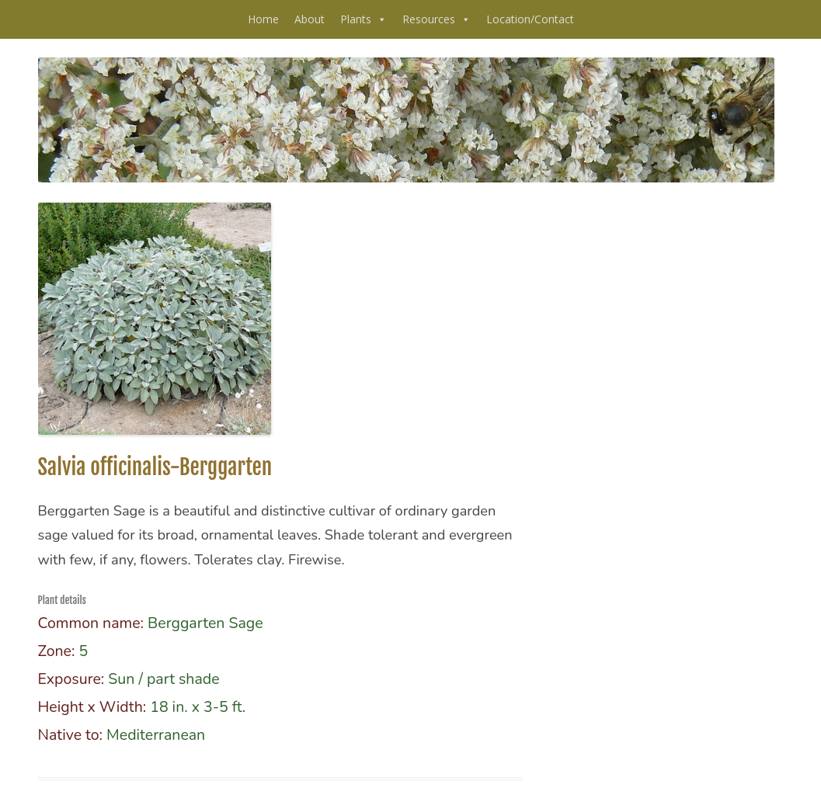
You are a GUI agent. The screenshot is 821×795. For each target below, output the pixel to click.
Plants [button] (363, 19)
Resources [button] (436, 19)
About (309, 19)
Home (263, 19)
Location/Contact (530, 19)
